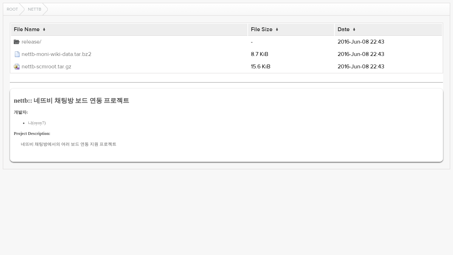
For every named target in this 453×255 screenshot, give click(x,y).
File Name (27, 29)
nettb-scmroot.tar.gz (46, 66)
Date (344, 29)
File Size (262, 29)
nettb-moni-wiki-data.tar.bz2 (56, 54)
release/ (31, 41)
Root (12, 9)
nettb (34, 9)
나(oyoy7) (37, 122)
